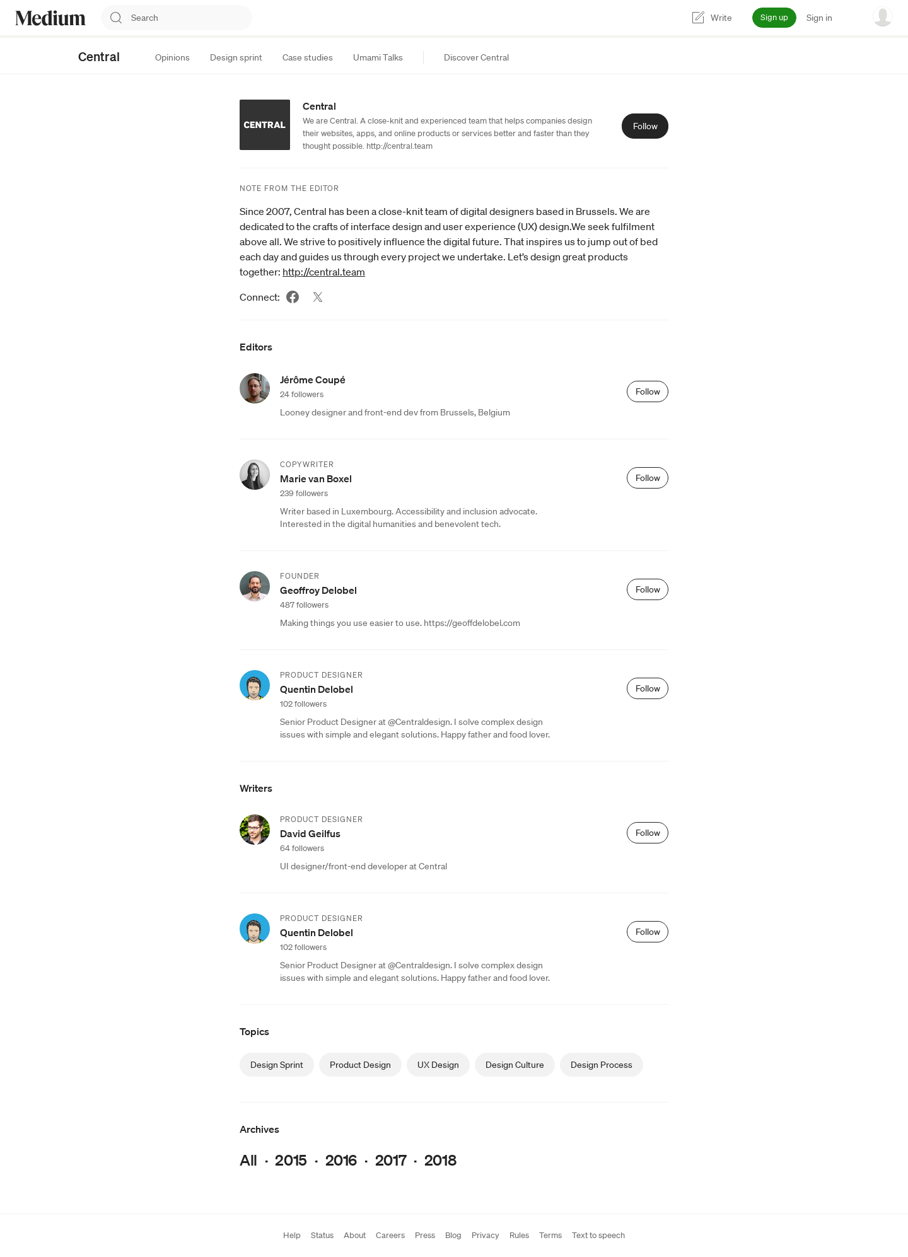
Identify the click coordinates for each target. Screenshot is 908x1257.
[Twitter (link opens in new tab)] (317, 296)
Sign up (774, 17)
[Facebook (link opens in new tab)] (292, 296)
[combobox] (191, 17)
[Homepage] (50, 18)
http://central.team (323, 271)
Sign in (819, 17)
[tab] (172, 57)
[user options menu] (883, 16)
